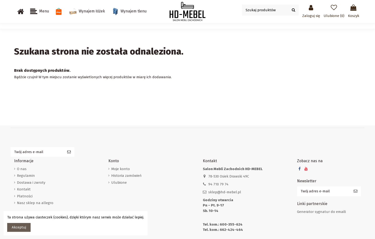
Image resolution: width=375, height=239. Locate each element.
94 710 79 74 (218, 184)
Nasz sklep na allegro (35, 203)
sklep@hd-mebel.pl (224, 192)
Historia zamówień (126, 175)
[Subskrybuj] (69, 152)
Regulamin (26, 175)
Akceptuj (19, 227)
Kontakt (24, 189)
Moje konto (120, 169)
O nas (22, 169)
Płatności (25, 196)
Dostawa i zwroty (31, 182)
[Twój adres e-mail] (37, 152)
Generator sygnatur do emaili (321, 212)
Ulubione (119, 182)
